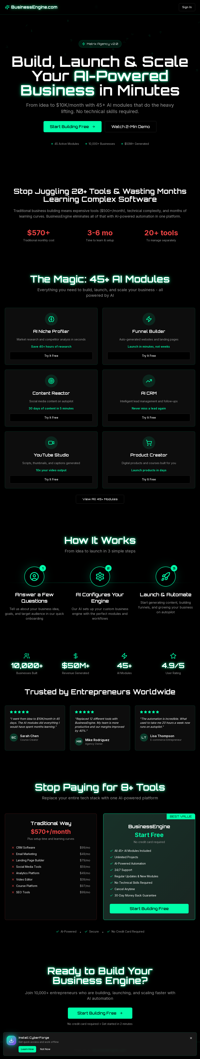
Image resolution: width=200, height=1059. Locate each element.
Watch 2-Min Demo (130, 126)
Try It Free (51, 355)
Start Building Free (72, 126)
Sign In (187, 7)
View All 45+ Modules (100, 499)
